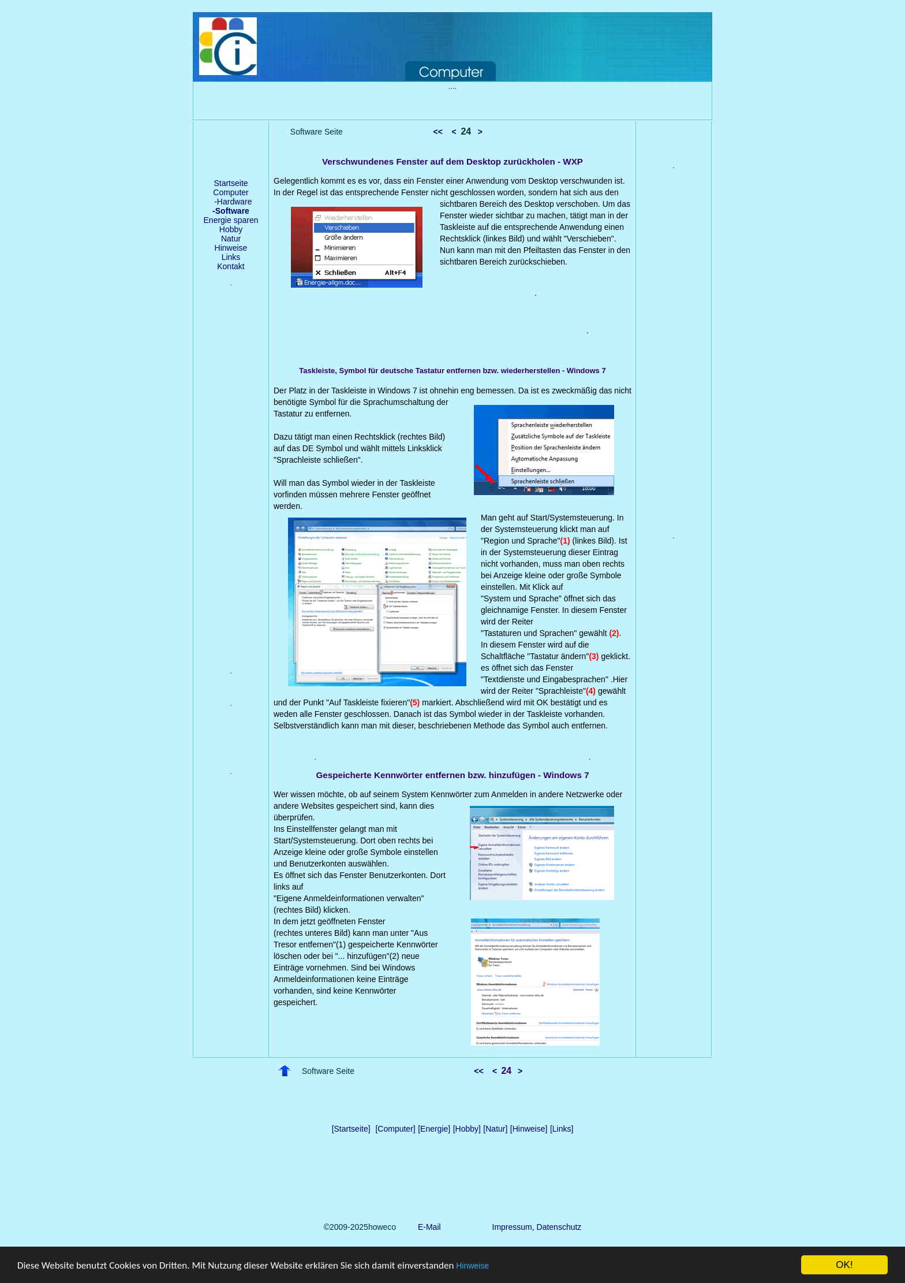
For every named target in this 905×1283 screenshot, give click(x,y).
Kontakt (230, 266)
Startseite (231, 183)
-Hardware (231, 201)
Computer (230, 192)
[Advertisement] (230, 486)
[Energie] (434, 1128)
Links (231, 257)
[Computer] (395, 1128)
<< (438, 131)
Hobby (230, 229)
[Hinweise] (529, 1128)
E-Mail (426, 1227)
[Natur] (495, 1128)
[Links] (561, 1128)
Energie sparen (231, 220)
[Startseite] (351, 1128)
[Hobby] (467, 1128)
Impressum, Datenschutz (537, 1227)
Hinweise (472, 1266)
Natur (231, 238)
